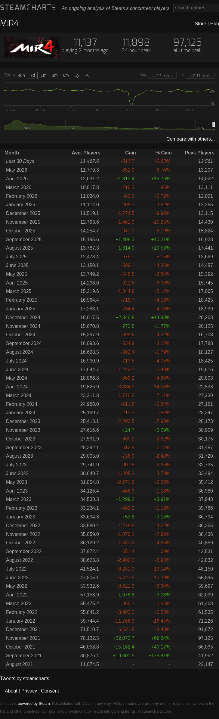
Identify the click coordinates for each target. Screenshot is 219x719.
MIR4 (9, 23)
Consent (50, 690)
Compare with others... (190, 139)
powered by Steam (34, 703)
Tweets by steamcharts (24, 678)
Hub (214, 23)
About (11, 690)
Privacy (29, 690)
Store (200, 23)
